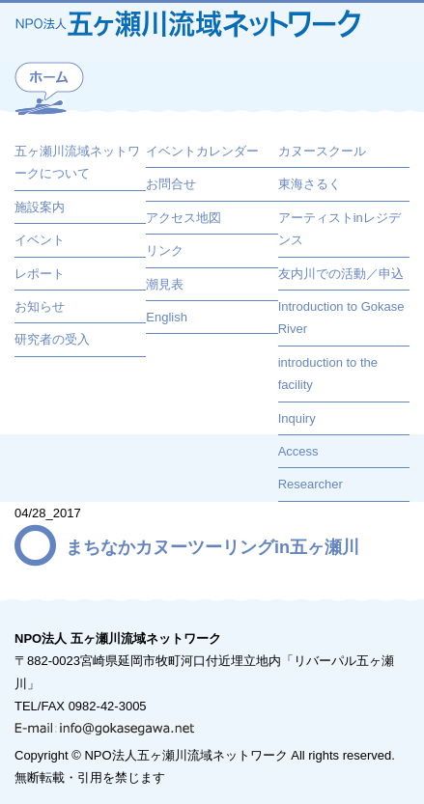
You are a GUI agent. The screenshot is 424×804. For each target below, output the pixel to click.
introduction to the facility (328, 373)
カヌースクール (322, 151)
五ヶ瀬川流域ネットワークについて (77, 162)
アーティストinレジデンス (339, 228)
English (166, 317)
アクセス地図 (183, 217)
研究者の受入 (52, 339)
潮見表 (165, 284)
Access (298, 451)
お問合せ (171, 184)
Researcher (310, 484)
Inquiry (297, 418)
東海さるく (309, 184)
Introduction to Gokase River (341, 317)
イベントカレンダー (202, 151)
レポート (39, 273)
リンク (165, 250)
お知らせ (39, 306)
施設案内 (39, 207)
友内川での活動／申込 (341, 273)
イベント (39, 240)
